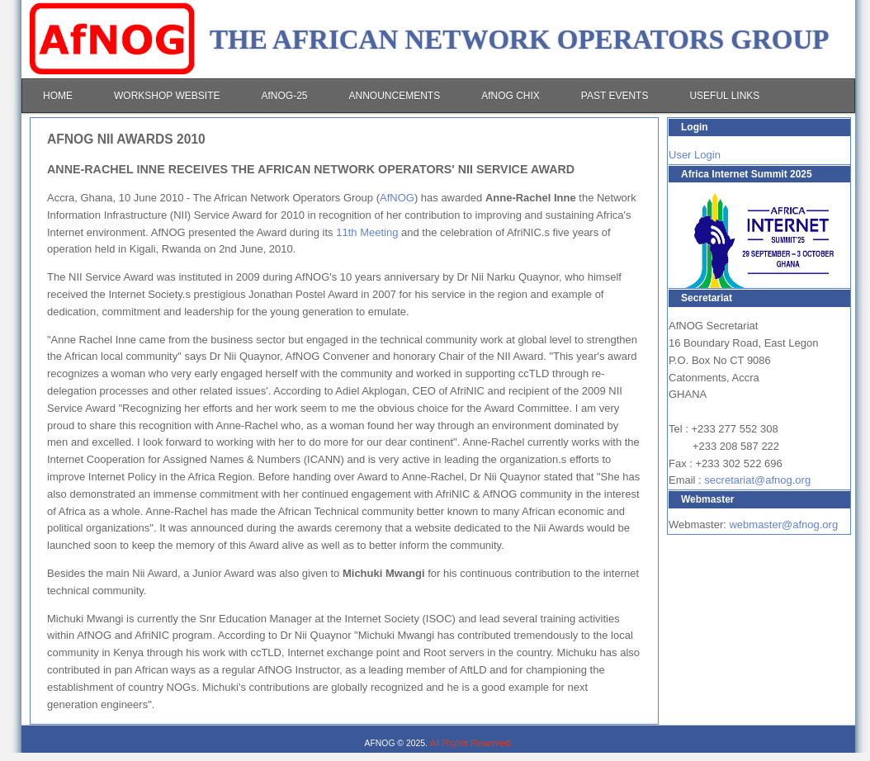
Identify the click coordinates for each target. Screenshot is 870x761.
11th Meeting (367, 232)
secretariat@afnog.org (757, 480)
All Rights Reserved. (471, 743)
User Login (695, 155)
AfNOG (397, 197)
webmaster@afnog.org (783, 524)
